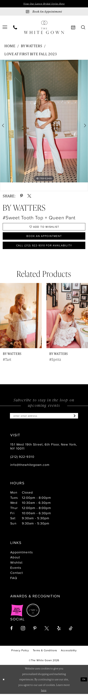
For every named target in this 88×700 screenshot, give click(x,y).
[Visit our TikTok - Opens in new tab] (70, 634)
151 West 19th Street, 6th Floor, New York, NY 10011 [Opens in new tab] (43, 452)
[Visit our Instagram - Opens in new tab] (23, 634)
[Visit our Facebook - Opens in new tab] (11, 634)
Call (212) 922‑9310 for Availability (44, 249)
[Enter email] (44, 421)
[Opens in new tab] (17, 616)
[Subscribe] (79, 421)
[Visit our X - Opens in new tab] (47, 634)
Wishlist (16, 568)
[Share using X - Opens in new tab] (29, 196)
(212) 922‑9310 (22, 462)
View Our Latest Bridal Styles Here (44, 4)
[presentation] (21, 320)
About (15, 563)
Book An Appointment (44, 238)
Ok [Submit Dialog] (83, 685)
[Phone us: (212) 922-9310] (15, 27)
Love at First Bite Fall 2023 (30, 54)
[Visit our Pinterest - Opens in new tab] (34, 634)
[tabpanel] (44, 121)
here (43, 696)
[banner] (44, 28)
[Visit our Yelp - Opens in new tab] (59, 634)
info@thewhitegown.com (29, 471)
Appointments (21, 558)
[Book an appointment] (44, 12)
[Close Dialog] (4, 685)
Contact (16, 579)
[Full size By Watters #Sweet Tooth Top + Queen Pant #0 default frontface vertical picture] (44, 121)
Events (15, 573)
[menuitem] (15, 27)
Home (9, 46)
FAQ (13, 584)
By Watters (31, 46)
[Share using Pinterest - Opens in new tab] (21, 196)
